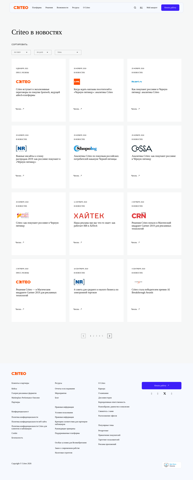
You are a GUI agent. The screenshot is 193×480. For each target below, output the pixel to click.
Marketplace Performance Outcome (26, 398)
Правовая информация (64, 417)
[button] (135, 8)
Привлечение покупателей (109, 435)
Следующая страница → (109, 336)
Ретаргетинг (103, 431)
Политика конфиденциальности (25, 417)
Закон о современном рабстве (67, 448)
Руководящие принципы (65, 429)
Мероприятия (60, 393)
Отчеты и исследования (65, 389)
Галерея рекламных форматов (24, 393)
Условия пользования (64, 413)
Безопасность (17, 438)
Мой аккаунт (152, 8)
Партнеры (16, 402)
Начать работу (170, 8)
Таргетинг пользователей (108, 440)
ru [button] (141, 8)
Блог (57, 398)
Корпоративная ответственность (111, 402)
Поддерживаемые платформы (67, 433)
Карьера (101, 389)
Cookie (14, 433)
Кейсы (14, 389)
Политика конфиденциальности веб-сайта (29, 422)
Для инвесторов (105, 398)
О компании (103, 393)
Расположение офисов (107, 416)
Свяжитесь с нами (105, 411)
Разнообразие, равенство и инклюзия (113, 407)
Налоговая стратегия (63, 453)
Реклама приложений (107, 444)
